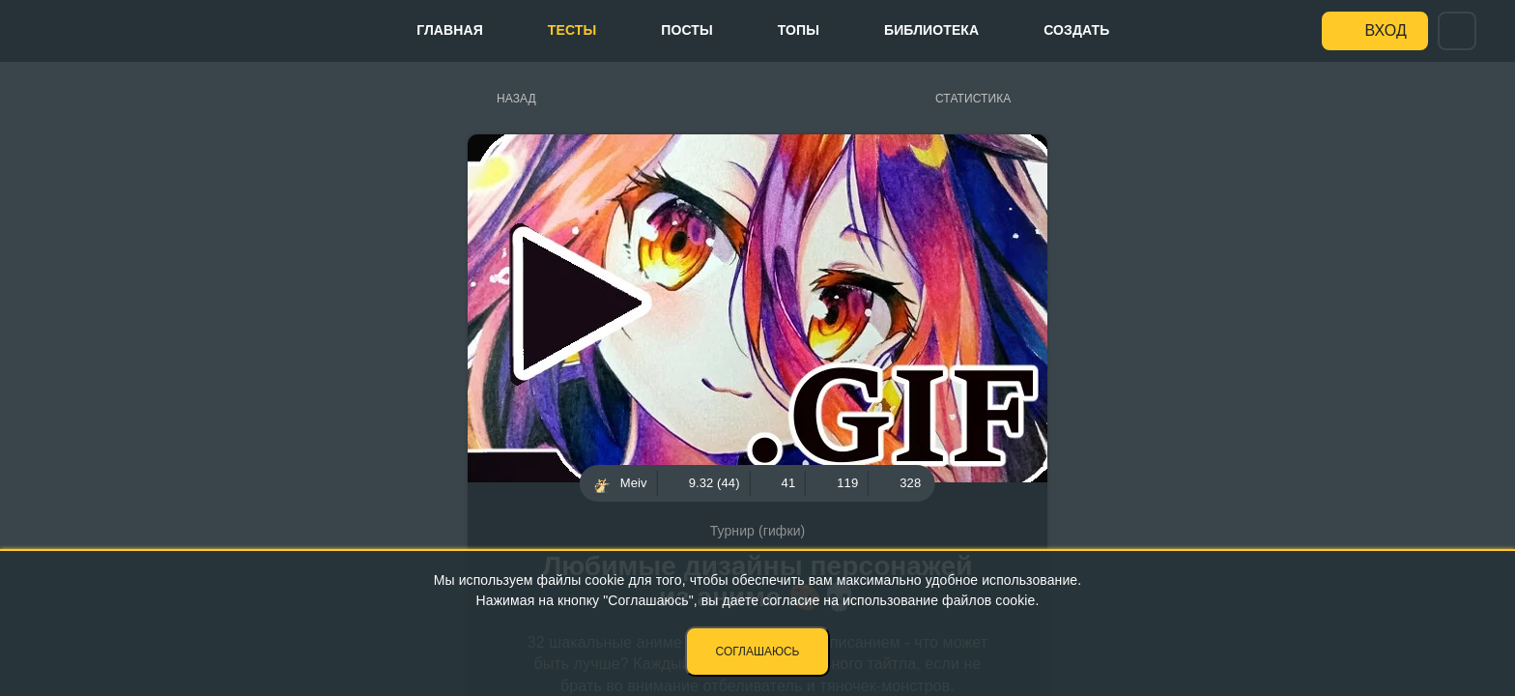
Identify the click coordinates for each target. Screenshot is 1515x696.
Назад (516, 98)
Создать (1076, 30)
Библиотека (931, 30)
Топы (798, 30)
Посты (686, 30)
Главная (449, 30)
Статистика (973, 98)
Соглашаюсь (758, 651)
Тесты (572, 30)
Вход (1386, 30)
